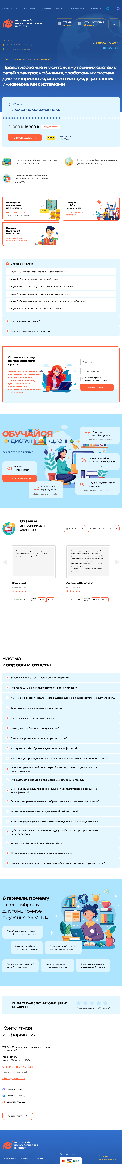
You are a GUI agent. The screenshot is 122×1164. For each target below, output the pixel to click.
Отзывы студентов (52, 8)
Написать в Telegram (18, 1096)
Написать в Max (15, 1089)
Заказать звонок (16, 1102)
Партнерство (77, 8)
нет (50, 599)
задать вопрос (16, 1116)
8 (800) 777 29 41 (108, 42)
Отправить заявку (23, 138)
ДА (41, 599)
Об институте (9, 8)
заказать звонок (111, 47)
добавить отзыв (75, 528)
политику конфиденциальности (97, 380)
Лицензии (29, 8)
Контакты (96, 8)
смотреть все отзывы (101, 528)
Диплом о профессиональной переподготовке (36, 109)
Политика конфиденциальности (109, 1157)
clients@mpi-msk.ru (13, 1078)
